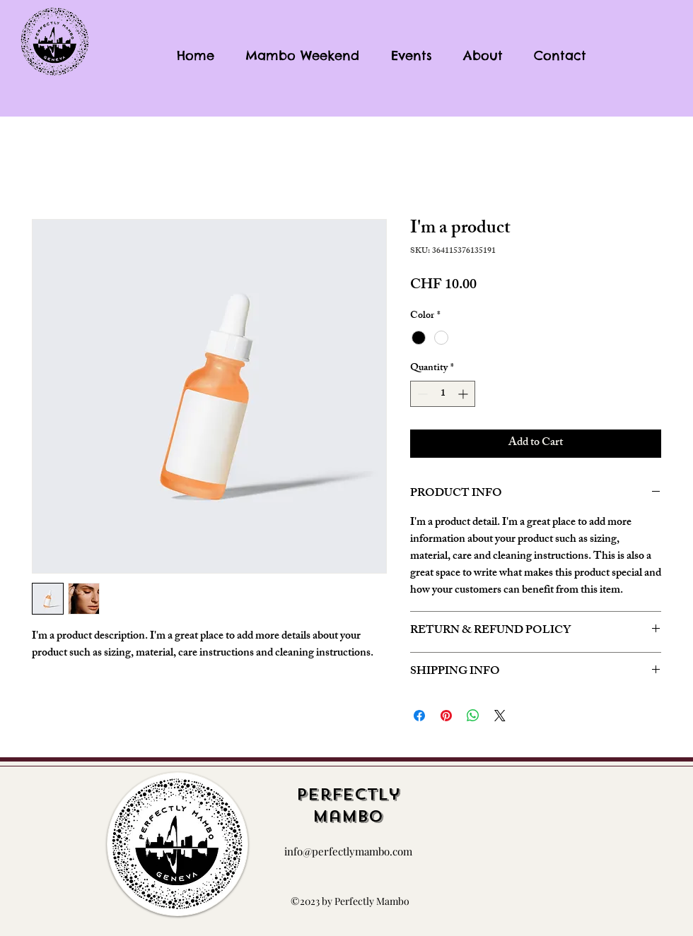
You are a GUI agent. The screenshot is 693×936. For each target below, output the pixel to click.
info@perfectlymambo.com (348, 851)
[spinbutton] (442, 393)
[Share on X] (499, 715)
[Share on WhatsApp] (473, 715)
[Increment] (464, 393)
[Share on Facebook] (419, 715)
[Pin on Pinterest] (446, 715)
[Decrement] (421, 393)
